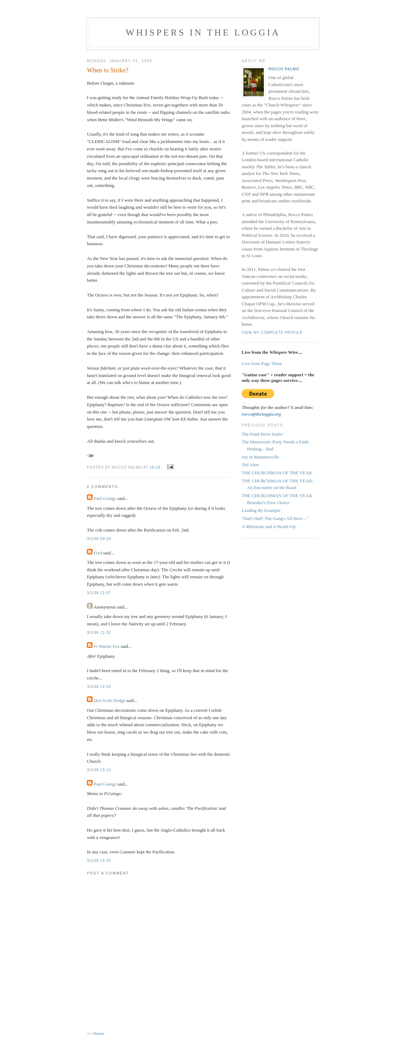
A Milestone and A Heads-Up (269, 526)
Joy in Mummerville (260, 457)
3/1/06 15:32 (99, 861)
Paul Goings (105, 498)
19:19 (155, 467)
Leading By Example (261, 510)
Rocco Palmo (283, 69)
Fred (98, 552)
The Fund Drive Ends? (262, 434)
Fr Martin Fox (107, 646)
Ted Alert (250, 464)
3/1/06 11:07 (99, 593)
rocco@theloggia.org (261, 414)
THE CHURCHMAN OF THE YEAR (277, 472)
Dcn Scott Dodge (109, 700)
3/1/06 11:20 (99, 633)
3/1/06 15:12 (99, 770)
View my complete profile (272, 332)
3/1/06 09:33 (99, 539)
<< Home (95, 1033)
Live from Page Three (262, 363)
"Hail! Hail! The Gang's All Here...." (275, 518)
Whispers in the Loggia (203, 32)
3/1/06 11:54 (99, 687)
